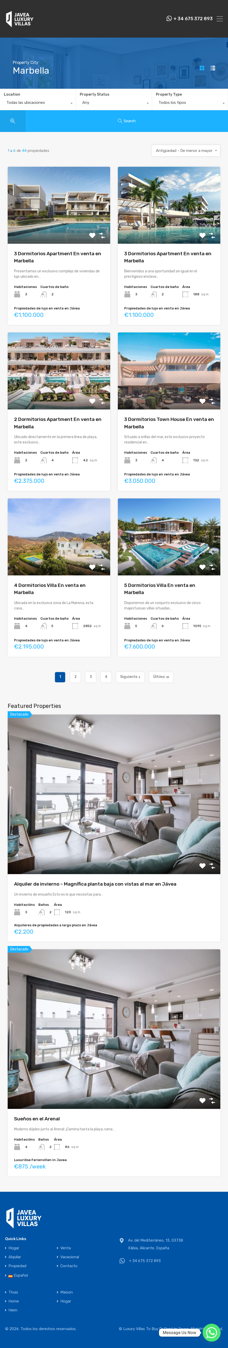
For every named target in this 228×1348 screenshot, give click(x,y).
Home (13, 1301)
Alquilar (14, 1257)
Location (12, 94)
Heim (12, 1310)
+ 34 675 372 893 (193, 18)
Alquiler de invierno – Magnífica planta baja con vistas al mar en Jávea (95, 884)
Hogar (13, 1248)
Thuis (13, 1292)
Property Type (169, 94)
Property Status (94, 94)
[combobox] (38, 104)
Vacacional (69, 1257)
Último (161, 677)
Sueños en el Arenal (37, 1119)
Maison (66, 1292)
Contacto (68, 1266)
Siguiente (130, 677)
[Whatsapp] (212, 1333)
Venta (65, 1248)
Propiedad (17, 1266)
